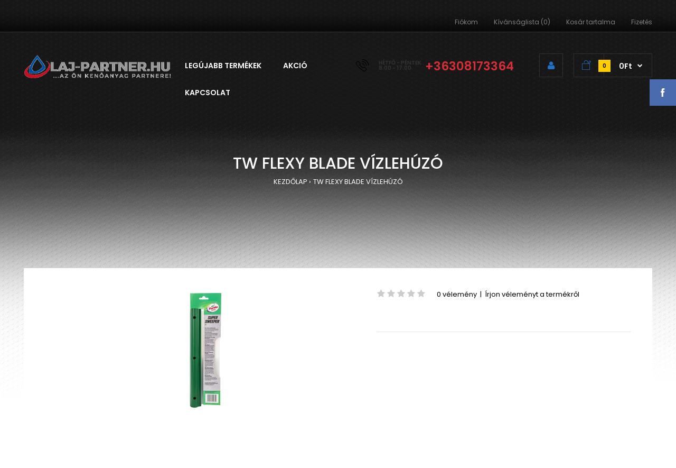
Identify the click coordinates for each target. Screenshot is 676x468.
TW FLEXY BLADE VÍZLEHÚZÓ (358, 182)
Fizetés (641, 21)
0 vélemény (457, 294)
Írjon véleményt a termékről (532, 294)
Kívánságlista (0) (522, 21)
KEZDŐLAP (290, 182)
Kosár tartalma (590, 21)
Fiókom (466, 21)
